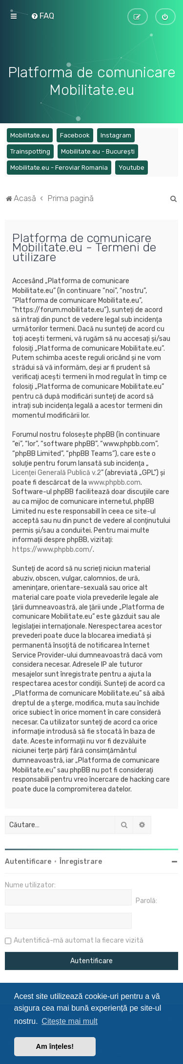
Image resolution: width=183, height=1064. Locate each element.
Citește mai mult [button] (69, 1021)
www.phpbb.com (114, 481)
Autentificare (28, 861)
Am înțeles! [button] (55, 1046)
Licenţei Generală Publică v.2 (56, 472)
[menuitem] (42, 15)
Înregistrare (81, 861)
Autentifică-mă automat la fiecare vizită (78, 939)
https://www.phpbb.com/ (52, 548)
